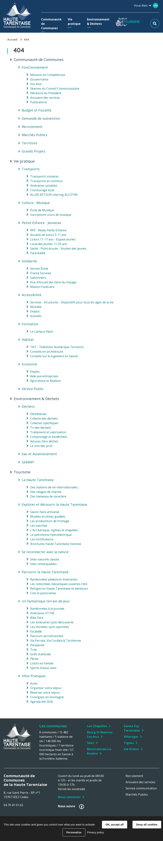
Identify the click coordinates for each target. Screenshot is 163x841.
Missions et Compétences (47, 75)
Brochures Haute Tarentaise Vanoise (55, 544)
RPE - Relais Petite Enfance (48, 230)
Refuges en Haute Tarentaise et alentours (59, 589)
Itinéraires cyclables (43, 186)
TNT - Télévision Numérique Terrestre (57, 347)
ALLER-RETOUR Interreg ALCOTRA (54, 195)
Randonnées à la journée (47, 609)
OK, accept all (115, 824)
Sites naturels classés (44, 559)
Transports (31, 169)
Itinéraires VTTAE (42, 613)
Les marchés (38, 526)
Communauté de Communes (39, 59)
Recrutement (32, 126)
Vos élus (36, 84)
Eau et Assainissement (39, 454)
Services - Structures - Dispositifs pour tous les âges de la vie (71, 302)
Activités (35, 316)
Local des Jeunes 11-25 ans (48, 244)
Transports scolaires (44, 176)
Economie (29, 364)
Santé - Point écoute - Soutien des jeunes (58, 248)
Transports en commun (46, 181)
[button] (51, 23)
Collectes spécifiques (44, 423)
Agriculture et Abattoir (45, 381)
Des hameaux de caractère (48, 496)
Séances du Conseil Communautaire (54, 88)
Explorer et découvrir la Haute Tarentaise (54, 504)
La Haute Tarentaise (38, 480)
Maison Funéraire (42, 287)
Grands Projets (33, 151)
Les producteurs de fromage (49, 521)
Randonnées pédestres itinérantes (53, 579)
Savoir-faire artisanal (44, 512)
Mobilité (35, 307)
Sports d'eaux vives (43, 668)
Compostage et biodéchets (48, 437)
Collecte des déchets (44, 418)
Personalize (73, 832)
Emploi (34, 311)
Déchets (28, 406)
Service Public (32, 389)
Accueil (12, 39)
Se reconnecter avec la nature (45, 552)
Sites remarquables (43, 564)
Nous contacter (69, 797)
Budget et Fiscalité (36, 110)
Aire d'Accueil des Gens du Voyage (53, 282)
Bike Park (36, 618)
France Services (40, 273)
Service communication (141, 788)
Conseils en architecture (46, 352)
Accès (34, 683)
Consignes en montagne (47, 697)
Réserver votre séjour (45, 692)
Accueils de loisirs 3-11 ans (48, 235)
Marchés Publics (34, 135)
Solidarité (29, 261)
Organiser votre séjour (46, 688)
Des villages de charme (45, 492)
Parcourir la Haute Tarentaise (45, 572)
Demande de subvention (41, 118)
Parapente (37, 645)
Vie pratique (24, 161)
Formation (30, 324)
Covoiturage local (42, 190)
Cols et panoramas (43, 593)
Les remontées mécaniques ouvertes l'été (58, 584)
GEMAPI (28, 462)
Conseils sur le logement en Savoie (54, 356)
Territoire (29, 143)
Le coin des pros (41, 446)
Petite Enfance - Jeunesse (41, 223)
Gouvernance (39, 79)
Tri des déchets (40, 428)
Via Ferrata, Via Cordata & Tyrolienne (55, 641)
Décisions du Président (45, 93)
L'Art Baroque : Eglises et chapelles (54, 530)
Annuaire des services (45, 98)
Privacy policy (95, 832)
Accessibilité (31, 295)
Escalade (36, 631)
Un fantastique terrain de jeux (45, 601)
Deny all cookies (146, 824)
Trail (33, 650)
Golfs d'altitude (40, 654)
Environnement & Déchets (36, 399)
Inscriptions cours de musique (50, 215)
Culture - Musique (36, 202)
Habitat (28, 339)
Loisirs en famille (41, 663)
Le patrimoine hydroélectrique (51, 535)
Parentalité (37, 253)
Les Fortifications (42, 539)
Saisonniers (38, 278)
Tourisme (22, 472)
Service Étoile (39, 269)
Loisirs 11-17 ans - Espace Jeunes (52, 239)
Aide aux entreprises (44, 376)
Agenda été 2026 (41, 702)
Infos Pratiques (34, 676)
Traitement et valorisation (48, 432)
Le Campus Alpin (41, 331)
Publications (38, 102)
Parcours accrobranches (46, 636)
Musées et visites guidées (47, 516)
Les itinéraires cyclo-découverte (51, 622)
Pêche (34, 659)
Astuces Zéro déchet (44, 441)
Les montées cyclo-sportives (49, 627)
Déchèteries (38, 414)
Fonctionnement (35, 67)
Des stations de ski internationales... (54, 487)
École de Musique (42, 210)
